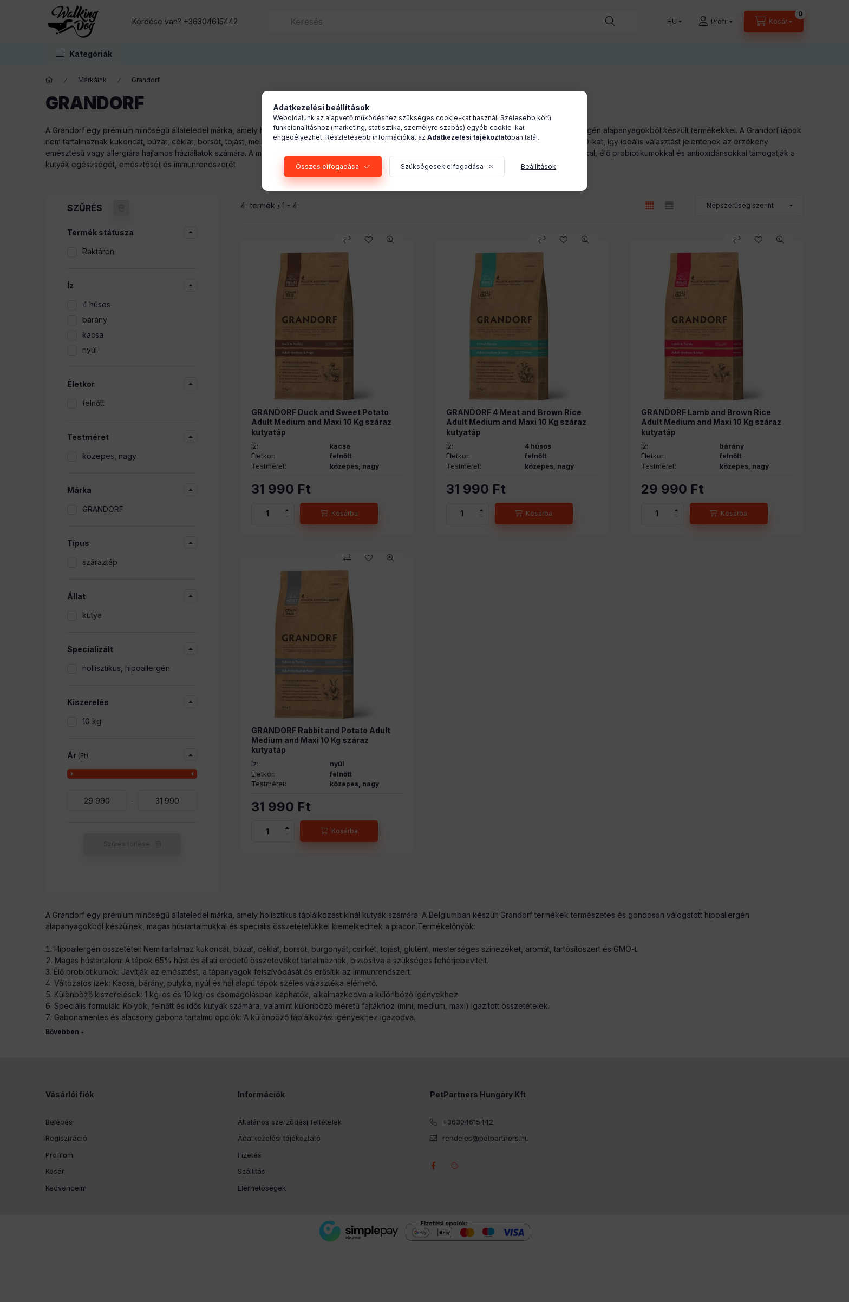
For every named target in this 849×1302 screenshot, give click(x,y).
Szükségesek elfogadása (442, 166)
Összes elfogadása (327, 166)
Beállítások (538, 166)
